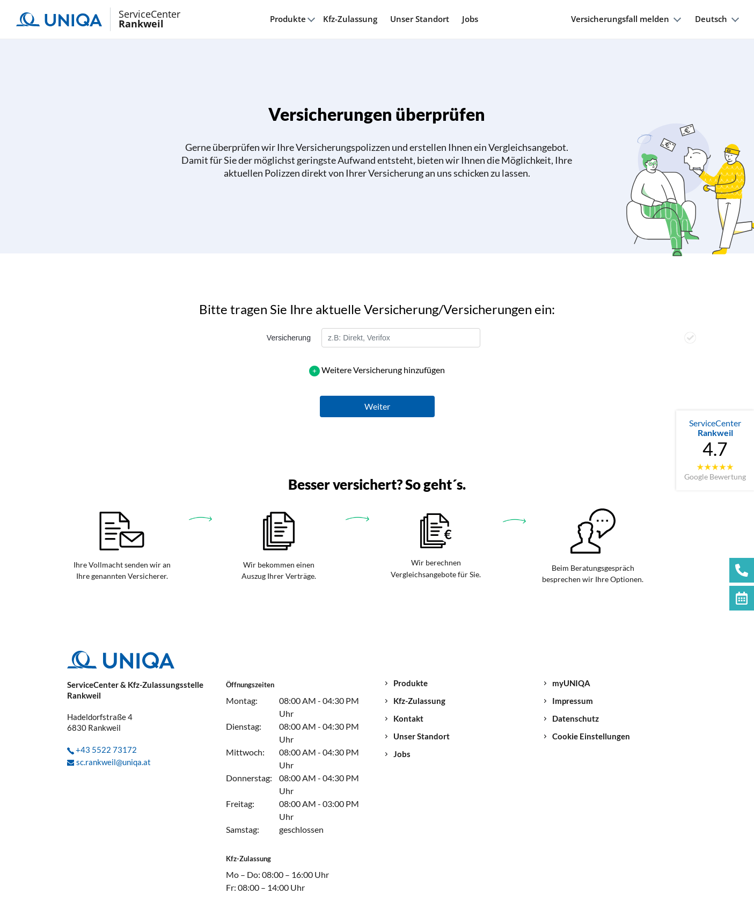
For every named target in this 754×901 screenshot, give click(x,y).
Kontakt (408, 719)
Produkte (410, 683)
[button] (377, 406)
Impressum (572, 701)
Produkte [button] (288, 19)
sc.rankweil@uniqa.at (113, 762)
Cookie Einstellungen (591, 736)
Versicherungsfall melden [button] (620, 19)
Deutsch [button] (711, 19)
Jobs (470, 18)
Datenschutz (575, 719)
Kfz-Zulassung (350, 18)
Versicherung (289, 337)
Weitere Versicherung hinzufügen (383, 370)
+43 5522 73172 (106, 749)
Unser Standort (419, 18)
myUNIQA (571, 683)
